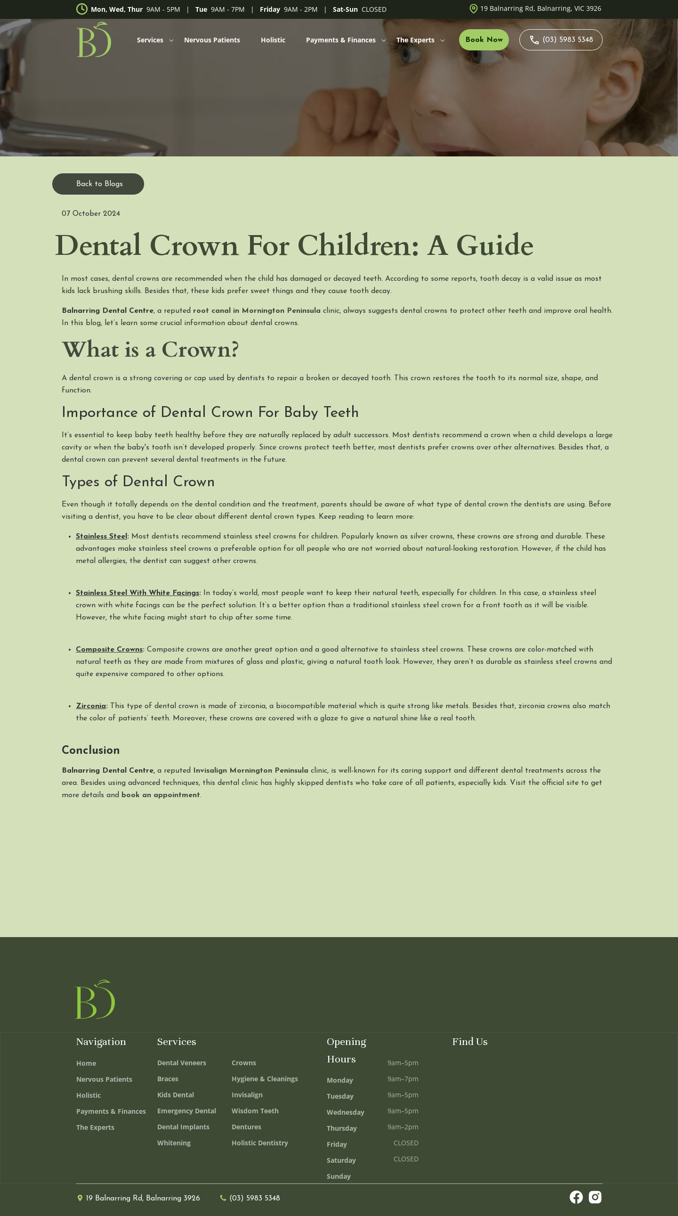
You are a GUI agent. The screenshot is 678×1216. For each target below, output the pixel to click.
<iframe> (527, 1110)
